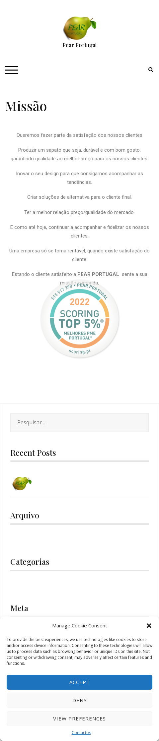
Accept (79, 682)
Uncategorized (35, 585)
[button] (149, 625)
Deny (79, 700)
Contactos (81, 732)
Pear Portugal (79, 44)
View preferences (79, 718)
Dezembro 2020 (30, 539)
